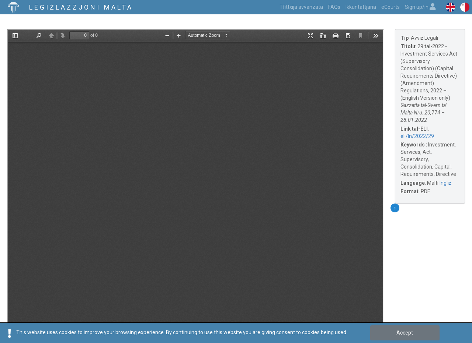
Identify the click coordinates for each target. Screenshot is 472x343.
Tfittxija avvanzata (301, 7)
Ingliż (445, 183)
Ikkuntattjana (361, 7)
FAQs (334, 7)
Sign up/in (420, 7)
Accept (404, 333)
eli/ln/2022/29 (417, 136)
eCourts (390, 7)
